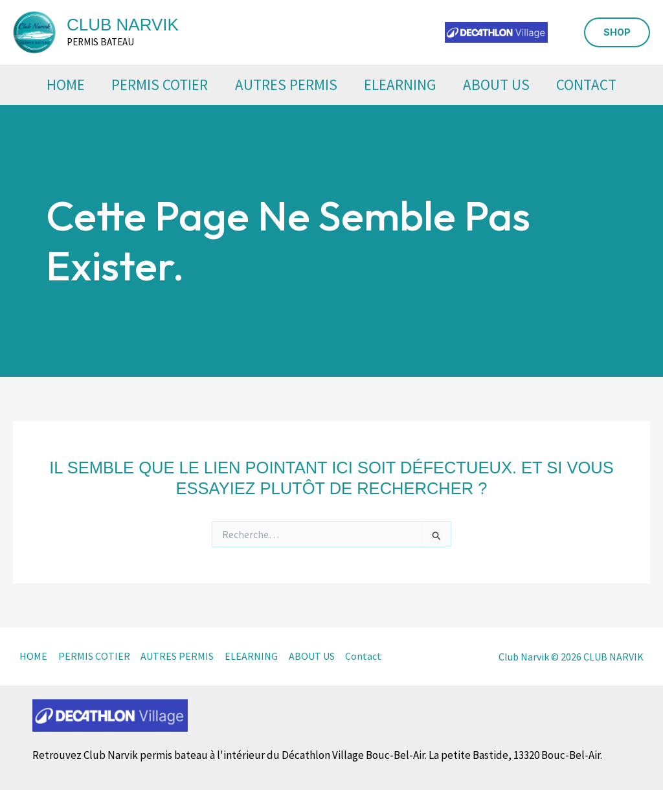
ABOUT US (500, 84)
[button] (617, 32)
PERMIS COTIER (155, 84)
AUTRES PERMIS (285, 84)
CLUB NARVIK (123, 24)
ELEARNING (402, 84)
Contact (594, 84)
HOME (58, 84)
